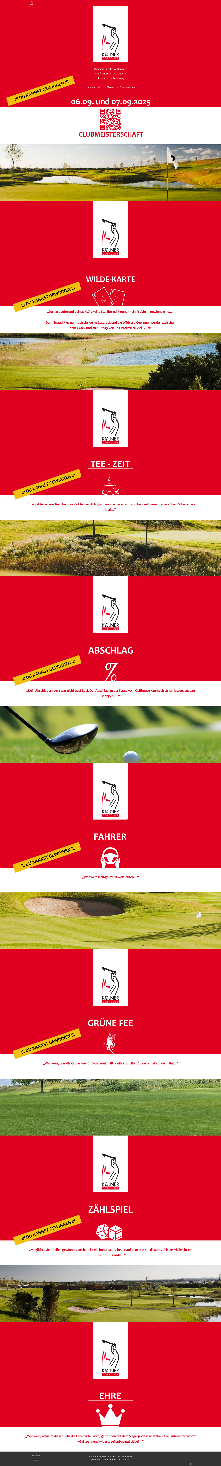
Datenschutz (35, 1456)
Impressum (35, 1460)
